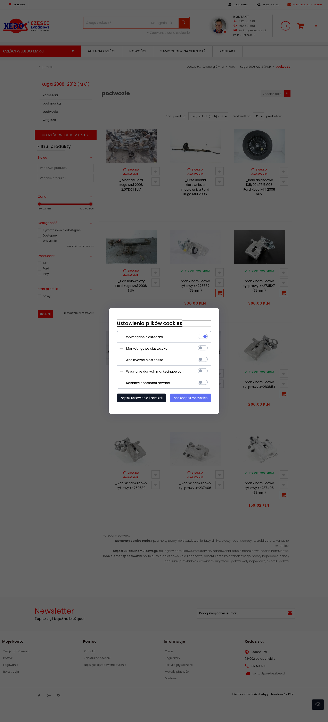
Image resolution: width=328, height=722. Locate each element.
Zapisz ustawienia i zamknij (141, 397)
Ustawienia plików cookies (149, 323)
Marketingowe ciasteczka (146, 348)
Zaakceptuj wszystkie (190, 397)
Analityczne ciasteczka (144, 359)
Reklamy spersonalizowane (148, 382)
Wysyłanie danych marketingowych (154, 371)
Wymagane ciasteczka (144, 336)
